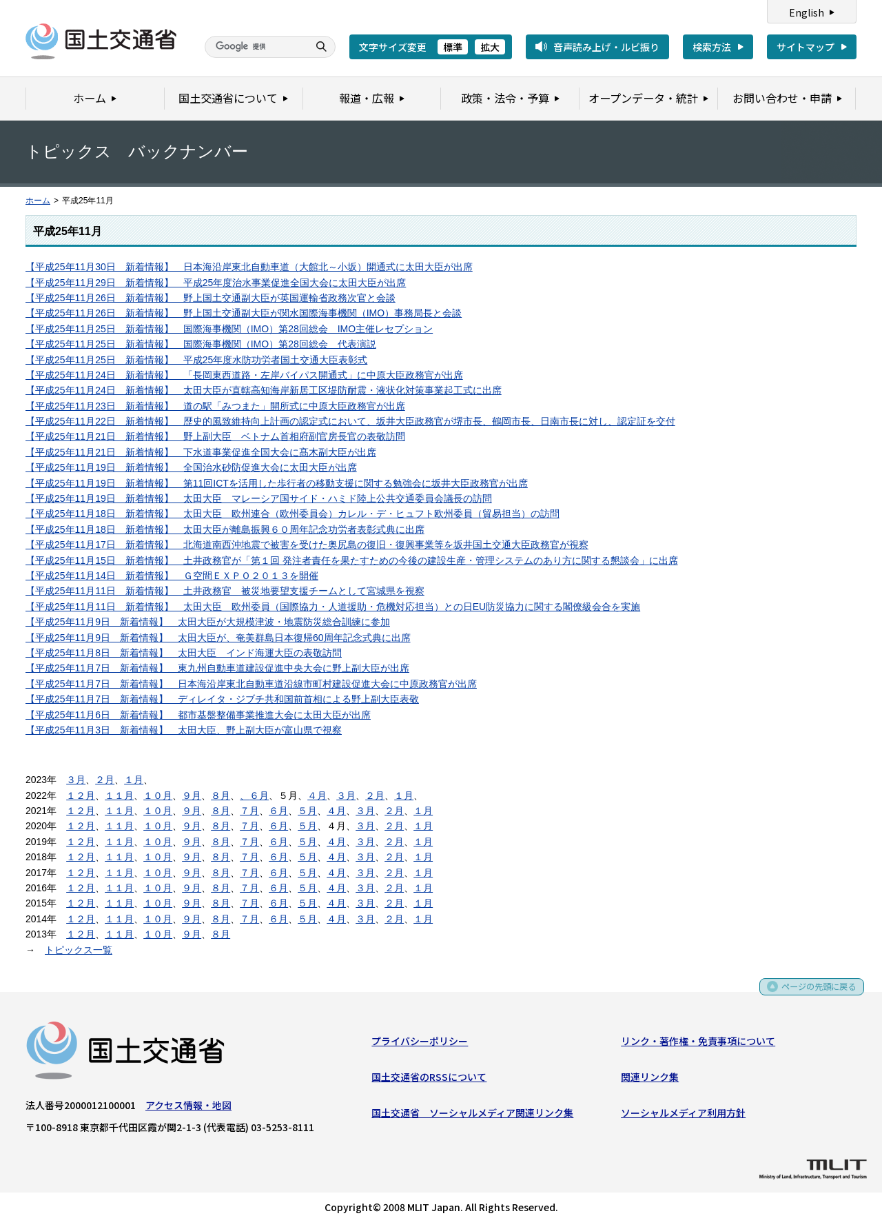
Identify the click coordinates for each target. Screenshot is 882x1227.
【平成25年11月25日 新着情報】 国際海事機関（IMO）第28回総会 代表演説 (200, 343)
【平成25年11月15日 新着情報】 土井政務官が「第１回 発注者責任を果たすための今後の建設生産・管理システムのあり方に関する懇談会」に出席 (351, 560)
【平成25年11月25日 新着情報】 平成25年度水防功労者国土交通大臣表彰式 (196, 359)
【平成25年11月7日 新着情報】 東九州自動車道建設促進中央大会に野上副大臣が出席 (217, 667)
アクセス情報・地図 (188, 1108)
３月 (75, 779)
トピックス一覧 (78, 949)
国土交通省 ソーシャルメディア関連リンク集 (472, 1116)
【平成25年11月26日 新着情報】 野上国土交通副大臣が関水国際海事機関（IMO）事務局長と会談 (243, 312)
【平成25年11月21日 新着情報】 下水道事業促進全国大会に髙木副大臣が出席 (200, 452)
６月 (259, 795)
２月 (104, 779)
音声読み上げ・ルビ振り (606, 47)
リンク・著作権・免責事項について (698, 1044)
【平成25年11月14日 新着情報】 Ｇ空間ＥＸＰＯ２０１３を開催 (171, 575)
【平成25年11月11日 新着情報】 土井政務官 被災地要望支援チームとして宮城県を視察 (224, 590)
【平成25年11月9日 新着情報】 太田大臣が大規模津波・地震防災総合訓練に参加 (207, 621)
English (806, 12)
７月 (249, 810)
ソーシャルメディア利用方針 (683, 1116)
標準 (452, 47)
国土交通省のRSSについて (428, 1079)
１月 (133, 779)
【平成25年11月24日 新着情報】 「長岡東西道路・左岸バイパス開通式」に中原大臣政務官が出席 (244, 375)
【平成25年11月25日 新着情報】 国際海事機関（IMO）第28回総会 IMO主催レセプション (229, 328)
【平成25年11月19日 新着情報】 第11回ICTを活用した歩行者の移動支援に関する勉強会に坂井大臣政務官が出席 (276, 483)
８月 (220, 795)
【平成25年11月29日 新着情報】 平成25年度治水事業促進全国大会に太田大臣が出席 (215, 282)
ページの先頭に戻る (814, 993)
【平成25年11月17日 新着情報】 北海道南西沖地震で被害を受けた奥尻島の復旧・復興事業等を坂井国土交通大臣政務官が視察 (306, 544)
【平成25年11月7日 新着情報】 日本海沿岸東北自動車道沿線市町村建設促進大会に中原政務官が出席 (251, 683)
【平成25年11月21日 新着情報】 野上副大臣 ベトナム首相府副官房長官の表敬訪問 (215, 436)
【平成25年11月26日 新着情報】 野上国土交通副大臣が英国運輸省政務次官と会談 (210, 297)
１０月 (157, 795)
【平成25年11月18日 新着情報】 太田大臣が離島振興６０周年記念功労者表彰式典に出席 (224, 529)
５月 (307, 810)
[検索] (255, 47)
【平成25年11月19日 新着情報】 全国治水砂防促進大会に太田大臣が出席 (191, 467)
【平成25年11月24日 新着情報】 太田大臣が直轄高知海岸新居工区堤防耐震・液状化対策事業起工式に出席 (263, 390)
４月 (317, 795)
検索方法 (712, 47)
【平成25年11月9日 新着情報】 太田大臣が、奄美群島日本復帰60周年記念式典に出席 (218, 637)
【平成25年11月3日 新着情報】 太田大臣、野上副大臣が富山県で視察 (183, 730)
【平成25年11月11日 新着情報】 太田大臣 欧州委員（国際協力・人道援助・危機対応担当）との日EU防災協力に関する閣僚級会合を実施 (332, 606)
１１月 (119, 795)
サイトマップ (805, 47)
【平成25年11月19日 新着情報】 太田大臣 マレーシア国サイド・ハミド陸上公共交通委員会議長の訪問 (258, 498)
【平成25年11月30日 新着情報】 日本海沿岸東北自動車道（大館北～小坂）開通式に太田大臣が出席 (249, 266)
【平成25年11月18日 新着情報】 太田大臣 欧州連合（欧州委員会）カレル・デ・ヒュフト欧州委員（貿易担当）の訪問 (292, 513)
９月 (191, 795)
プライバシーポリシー (419, 1044)
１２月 (80, 795)
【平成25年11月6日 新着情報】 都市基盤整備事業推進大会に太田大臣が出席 (198, 714)
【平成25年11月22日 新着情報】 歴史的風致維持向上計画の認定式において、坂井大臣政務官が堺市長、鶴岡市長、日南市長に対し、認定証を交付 (350, 421)
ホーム (37, 200)
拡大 (490, 47)
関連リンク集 (650, 1079)
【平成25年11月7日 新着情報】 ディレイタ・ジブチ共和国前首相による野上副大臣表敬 (222, 698)
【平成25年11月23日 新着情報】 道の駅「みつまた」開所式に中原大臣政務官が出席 (215, 406)
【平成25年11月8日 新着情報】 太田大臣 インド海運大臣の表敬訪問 (183, 652)
